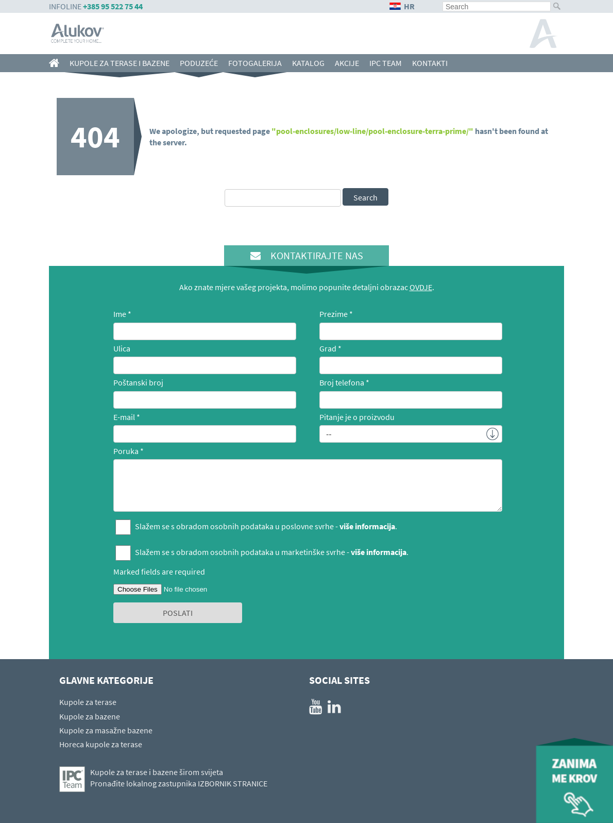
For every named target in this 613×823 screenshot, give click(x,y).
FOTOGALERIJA (255, 63)
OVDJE (421, 287)
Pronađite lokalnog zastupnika (143, 783)
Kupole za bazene (89, 716)
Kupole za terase (87, 702)
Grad (327, 348)
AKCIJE (347, 63)
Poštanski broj (138, 382)
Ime (119, 314)
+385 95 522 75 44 (113, 6)
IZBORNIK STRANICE (232, 783)
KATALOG (308, 63)
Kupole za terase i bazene (119, 63)
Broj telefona (341, 382)
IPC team (385, 63)
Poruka (126, 451)
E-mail (124, 417)
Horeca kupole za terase (100, 744)
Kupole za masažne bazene (105, 730)
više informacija (367, 526)
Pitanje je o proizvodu (357, 417)
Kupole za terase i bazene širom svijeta (156, 772)
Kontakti (430, 63)
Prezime (333, 314)
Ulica (121, 348)
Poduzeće (199, 63)
